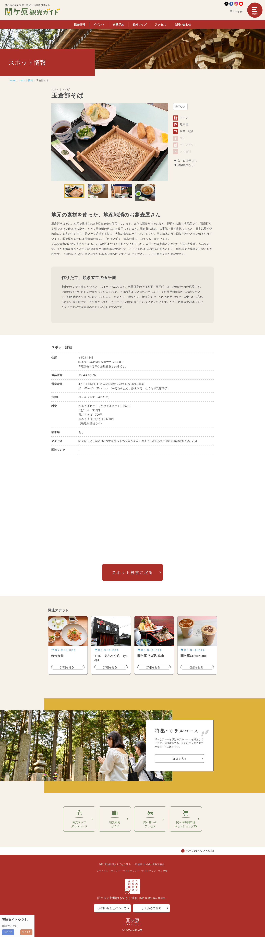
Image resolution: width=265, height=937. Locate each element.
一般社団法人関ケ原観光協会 (148, 864)
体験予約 (118, 24)
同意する (8, 932)
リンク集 (163, 870)
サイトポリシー (131, 870)
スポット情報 (26, 80)
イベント (99, 24)
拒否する (26, 932)
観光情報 (79, 24)
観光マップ (139, 24)
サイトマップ (148, 870)
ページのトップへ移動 (200, 851)
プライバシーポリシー (108, 870)
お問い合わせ (182, 24)
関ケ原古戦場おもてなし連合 (115, 864)
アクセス (160, 24)
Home (11, 80)
